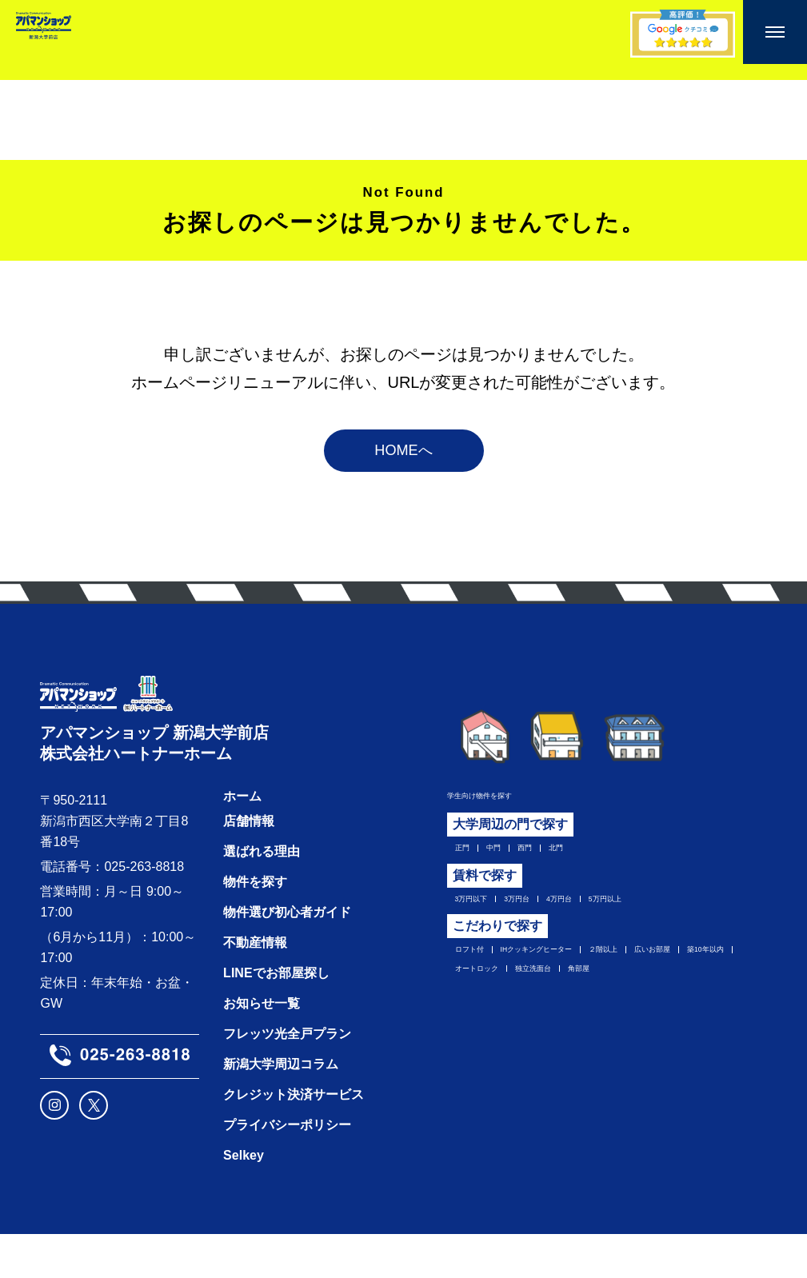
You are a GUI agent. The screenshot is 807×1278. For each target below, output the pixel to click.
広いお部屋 (487, 1002)
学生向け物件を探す (504, 806)
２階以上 (693, 977)
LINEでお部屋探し (276, 1017)
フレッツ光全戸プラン (287, 1077)
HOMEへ (404, 460)
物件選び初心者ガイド (287, 956)
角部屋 (555, 1026)
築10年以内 (568, 1002)
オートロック (655, 1002)
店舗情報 (248, 865)
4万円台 (614, 920)
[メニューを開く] (775, 32)
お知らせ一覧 (261, 1047)
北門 (595, 863)
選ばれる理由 (261, 895)
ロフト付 (480, 977)
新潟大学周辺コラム (280, 1108)
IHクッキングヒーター (587, 977)
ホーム (242, 840)
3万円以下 (484, 920)
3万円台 (552, 920)
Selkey (243, 1199)
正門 (468, 863)
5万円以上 (683, 920)
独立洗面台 (487, 1026)
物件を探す (255, 926)
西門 (552, 863)
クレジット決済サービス (293, 1138)
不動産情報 (255, 986)
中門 (510, 863)
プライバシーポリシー (287, 1169)
